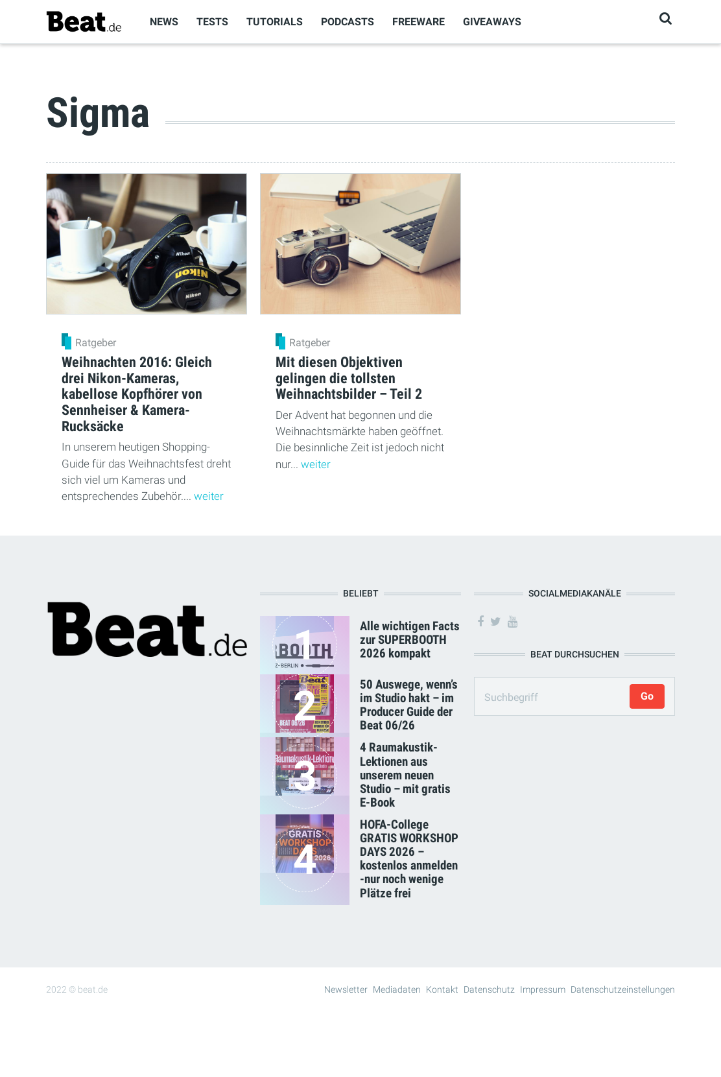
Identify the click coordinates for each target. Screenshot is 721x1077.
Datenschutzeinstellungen (623, 989)
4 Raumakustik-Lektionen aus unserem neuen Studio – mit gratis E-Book (405, 774)
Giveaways (492, 22)
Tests (212, 22)
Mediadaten (397, 989)
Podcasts (347, 22)
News (164, 22)
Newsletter (346, 989)
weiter (209, 496)
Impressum (542, 989)
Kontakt (442, 989)
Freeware (418, 22)
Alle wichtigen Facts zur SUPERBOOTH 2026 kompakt (410, 640)
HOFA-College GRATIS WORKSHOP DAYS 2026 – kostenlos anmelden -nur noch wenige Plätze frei (409, 859)
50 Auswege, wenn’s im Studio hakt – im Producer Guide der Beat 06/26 (409, 705)
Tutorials (274, 22)
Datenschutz (489, 989)
